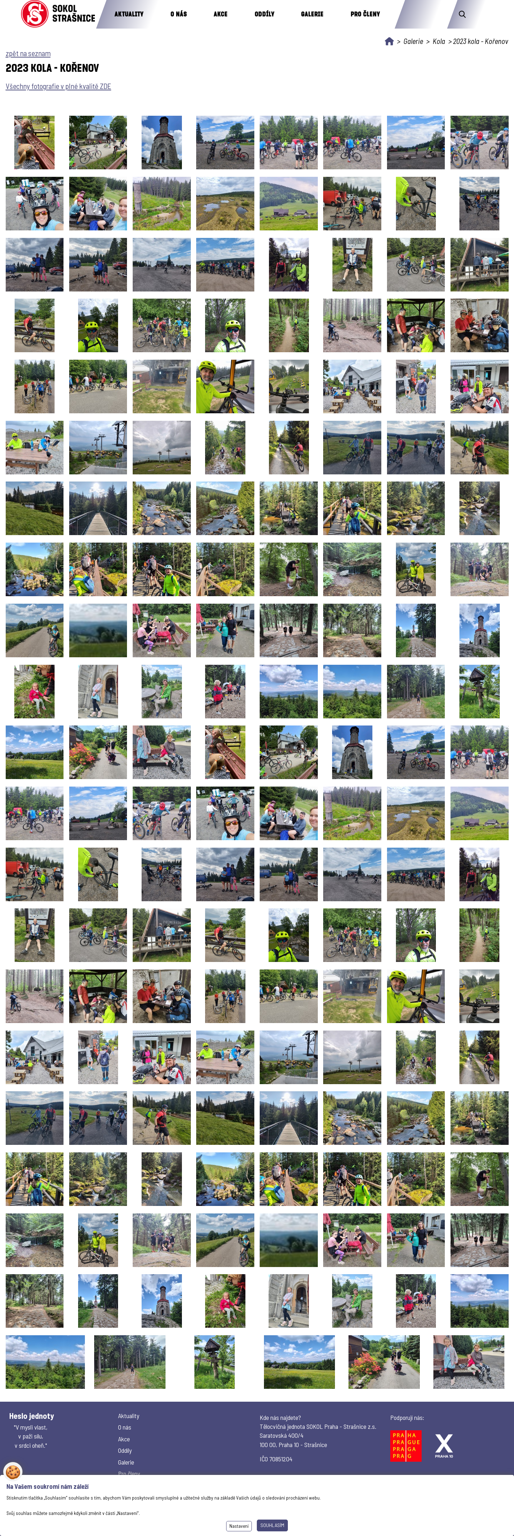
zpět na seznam (28, 53)
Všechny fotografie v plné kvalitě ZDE (58, 85)
